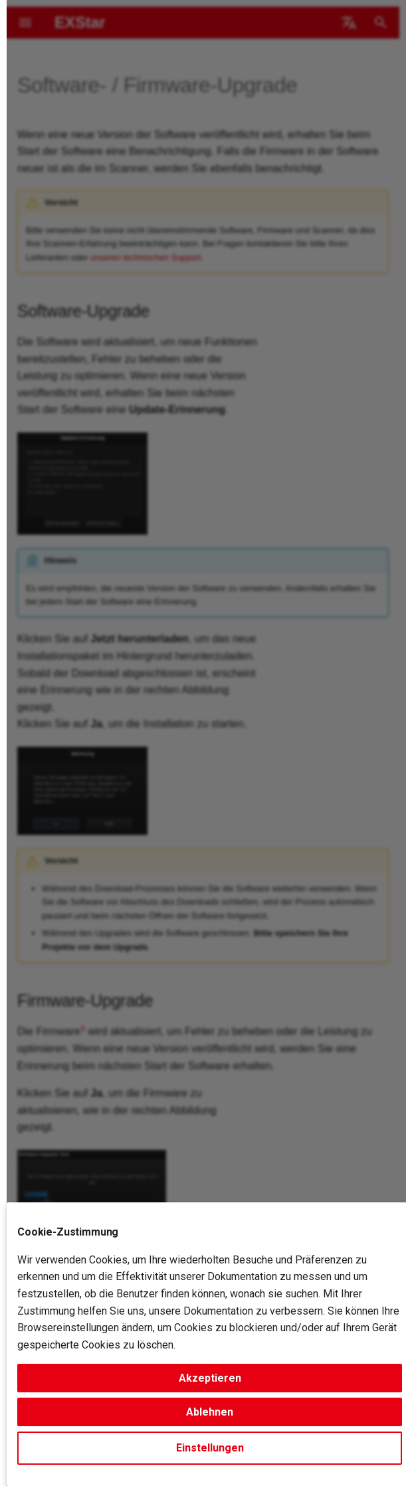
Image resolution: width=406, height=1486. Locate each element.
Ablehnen (209, 1412)
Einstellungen (210, 1447)
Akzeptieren (210, 1378)
